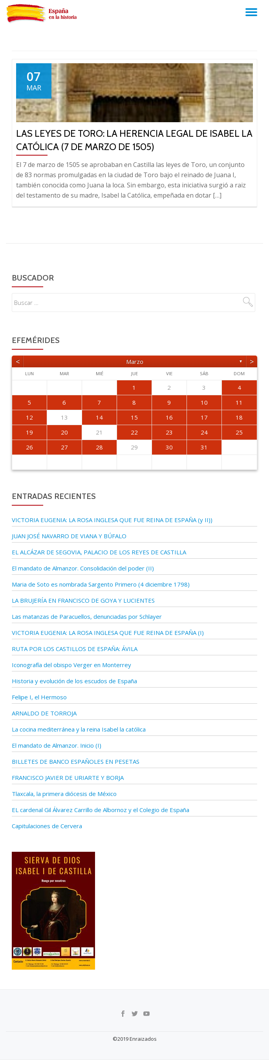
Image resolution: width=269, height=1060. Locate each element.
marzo (134, 361)
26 (29, 447)
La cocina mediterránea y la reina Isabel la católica (79, 729)
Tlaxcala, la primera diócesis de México (64, 794)
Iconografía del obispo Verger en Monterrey (71, 665)
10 (204, 402)
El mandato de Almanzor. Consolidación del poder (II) (83, 568)
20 (64, 432)
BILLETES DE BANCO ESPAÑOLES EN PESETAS (75, 761)
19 (29, 432)
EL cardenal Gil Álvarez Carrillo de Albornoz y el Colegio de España (100, 810)
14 (99, 417)
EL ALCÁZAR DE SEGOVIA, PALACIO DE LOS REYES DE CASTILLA (99, 552)
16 (169, 417)
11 (239, 402)
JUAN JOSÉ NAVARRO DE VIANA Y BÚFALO (69, 536)
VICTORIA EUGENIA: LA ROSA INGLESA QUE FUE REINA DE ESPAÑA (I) (108, 632)
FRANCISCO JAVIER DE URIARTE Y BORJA (68, 777)
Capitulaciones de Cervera (47, 826)
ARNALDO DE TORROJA (44, 713)
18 (239, 417)
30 (169, 447)
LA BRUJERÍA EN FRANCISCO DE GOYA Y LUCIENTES (83, 600)
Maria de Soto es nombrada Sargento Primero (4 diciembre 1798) (101, 584)
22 (134, 432)
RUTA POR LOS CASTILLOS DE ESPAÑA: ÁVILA (74, 649)
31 (204, 447)
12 (29, 417)
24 (204, 432)
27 (64, 447)
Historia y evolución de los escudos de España (74, 681)
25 (239, 432)
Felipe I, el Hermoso (39, 697)
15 (134, 417)
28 (99, 447)
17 (204, 417)
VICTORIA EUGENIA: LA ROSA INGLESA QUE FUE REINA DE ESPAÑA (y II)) (112, 520)
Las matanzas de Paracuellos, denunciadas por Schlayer (87, 616)
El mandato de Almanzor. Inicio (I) (56, 745)
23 (169, 432)
